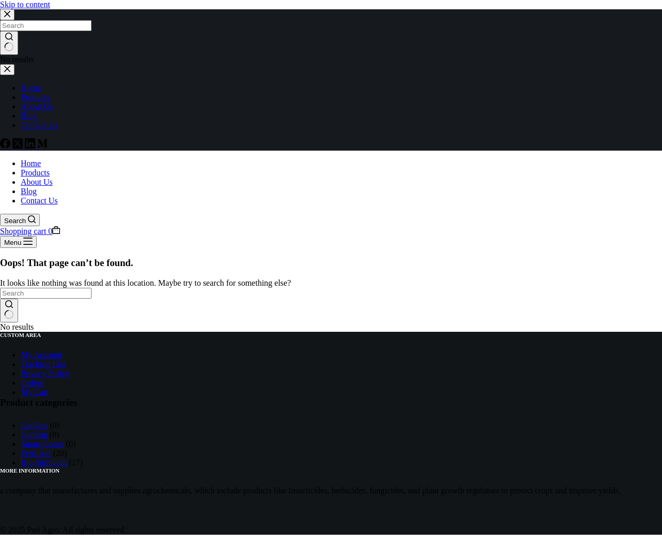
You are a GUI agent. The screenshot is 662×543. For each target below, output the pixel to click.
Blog (29, 191)
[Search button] (9, 310)
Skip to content (25, 4)
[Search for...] (46, 293)
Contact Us (39, 200)
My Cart (35, 392)
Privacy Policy (45, 373)
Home (31, 163)
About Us (37, 182)
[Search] (20, 220)
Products (35, 172)
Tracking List (43, 364)
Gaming (34, 434)
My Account (41, 354)
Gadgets (34, 425)
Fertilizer (36, 453)
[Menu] (18, 242)
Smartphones (42, 443)
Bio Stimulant (44, 462)
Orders (32, 382)
